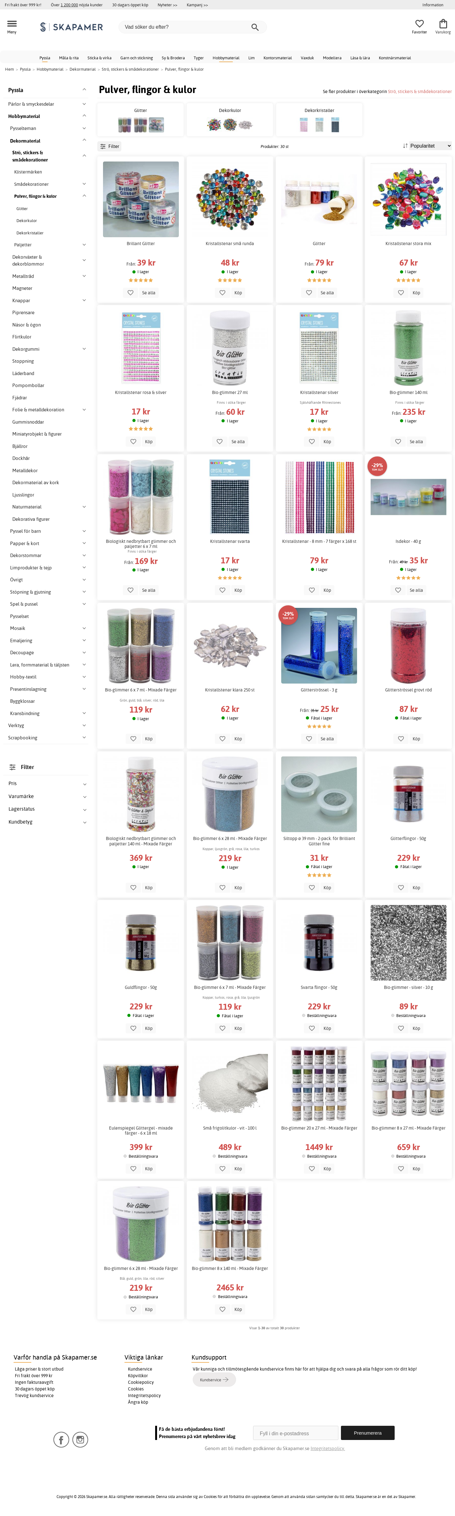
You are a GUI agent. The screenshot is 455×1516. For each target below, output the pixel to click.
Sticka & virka (100, 57)
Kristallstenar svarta (230, 541)
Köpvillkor (138, 1375)
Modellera (332, 57)
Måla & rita (69, 57)
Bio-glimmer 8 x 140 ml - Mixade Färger (230, 1268)
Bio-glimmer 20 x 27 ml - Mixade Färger (319, 1128)
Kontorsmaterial (278, 57)
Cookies (136, 1389)
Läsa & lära (360, 57)
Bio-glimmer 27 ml (230, 392)
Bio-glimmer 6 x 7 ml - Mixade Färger (141, 689)
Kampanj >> (197, 4)
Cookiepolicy (141, 1382)
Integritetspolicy (144, 1395)
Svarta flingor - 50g (319, 987)
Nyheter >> (167, 4)
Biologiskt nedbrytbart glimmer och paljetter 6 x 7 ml (141, 544)
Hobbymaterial (226, 57)
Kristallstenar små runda (230, 243)
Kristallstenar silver (319, 392)
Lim (251, 57)
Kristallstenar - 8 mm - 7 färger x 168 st (319, 541)
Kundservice (140, 1369)
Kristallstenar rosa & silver (141, 392)
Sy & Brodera (173, 57)
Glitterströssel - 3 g (319, 689)
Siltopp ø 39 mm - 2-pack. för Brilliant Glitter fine (319, 841)
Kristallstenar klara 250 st (230, 689)
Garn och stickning (136, 57)
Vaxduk (307, 57)
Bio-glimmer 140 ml (409, 392)
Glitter (319, 243)
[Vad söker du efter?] (192, 27)
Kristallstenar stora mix (408, 243)
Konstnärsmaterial (395, 57)
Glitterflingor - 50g (408, 838)
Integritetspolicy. (328, 1448)
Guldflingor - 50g (141, 987)
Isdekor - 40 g (408, 541)
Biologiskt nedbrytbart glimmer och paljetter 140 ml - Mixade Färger (141, 841)
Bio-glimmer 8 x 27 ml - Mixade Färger (409, 1128)
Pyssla (44, 57)
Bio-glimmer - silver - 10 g (408, 987)
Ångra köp (138, 1402)
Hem (9, 69)
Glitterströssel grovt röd (408, 689)
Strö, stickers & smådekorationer (420, 91)
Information (432, 4)
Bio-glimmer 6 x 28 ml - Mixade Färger (230, 838)
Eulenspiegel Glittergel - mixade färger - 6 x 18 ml (141, 1130)
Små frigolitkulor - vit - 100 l (230, 1128)
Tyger (199, 57)
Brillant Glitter (141, 243)
